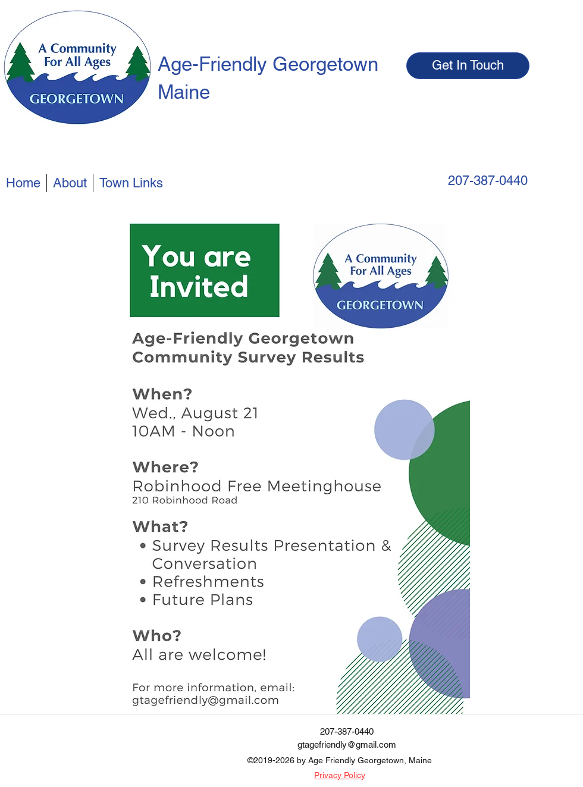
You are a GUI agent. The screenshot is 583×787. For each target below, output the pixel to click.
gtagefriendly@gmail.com (346, 744)
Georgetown (325, 63)
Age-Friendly (215, 63)
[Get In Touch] (467, 65)
